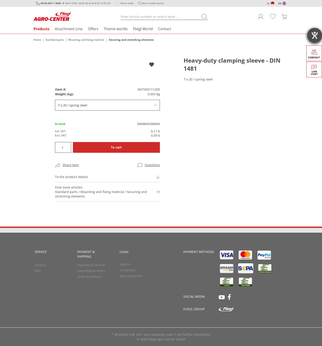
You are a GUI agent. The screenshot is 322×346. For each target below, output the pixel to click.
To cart (116, 147)
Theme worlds (116, 28)
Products (41, 28)
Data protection (131, 276)
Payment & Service (91, 265)
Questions (152, 165)
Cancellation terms (91, 271)
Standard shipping (148, 123)
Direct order (127, 3)
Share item (71, 165)
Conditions (128, 270)
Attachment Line (69, 28)
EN (279, 3)
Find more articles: (102, 192)
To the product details (71, 177)
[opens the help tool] (314, 35)
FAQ (38, 271)
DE (268, 3)
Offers (93, 28)
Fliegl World (143, 28)
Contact (164, 28)
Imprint (125, 264)
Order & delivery (89, 276)
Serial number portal (153, 3)
